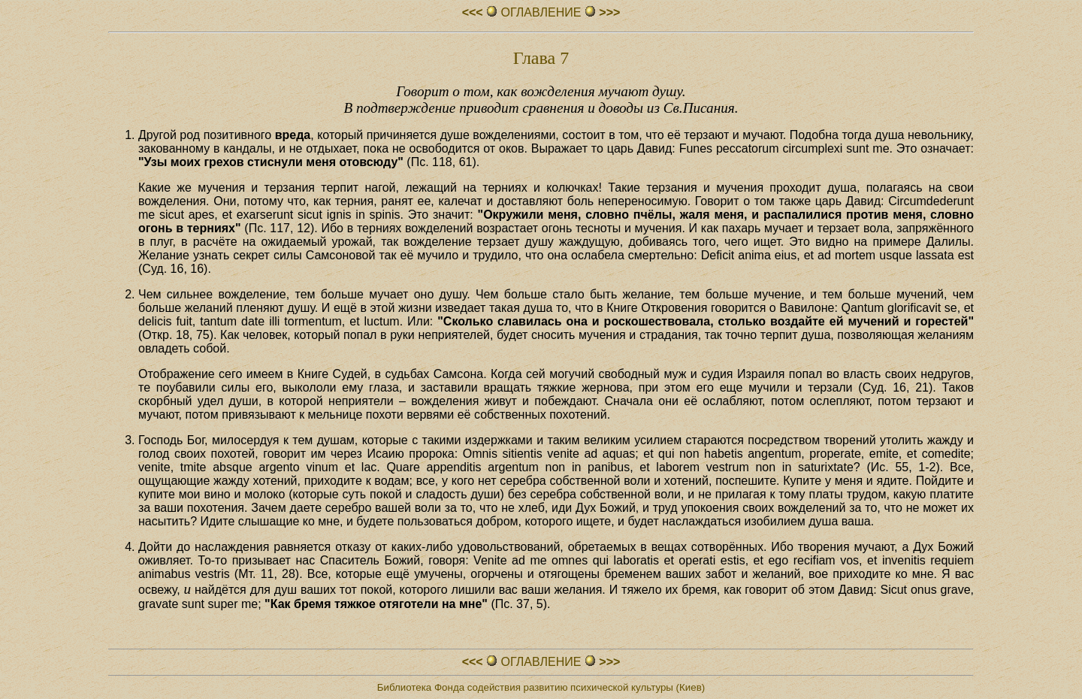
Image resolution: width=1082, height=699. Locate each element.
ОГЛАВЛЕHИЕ (541, 12)
